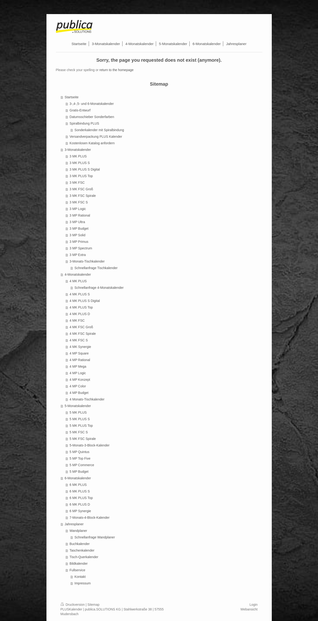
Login (253, 604)
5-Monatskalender (78, 406)
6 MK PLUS (78, 485)
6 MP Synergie (80, 511)
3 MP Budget (78, 228)
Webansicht (249, 609)
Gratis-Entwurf (79, 110)
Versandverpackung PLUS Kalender (95, 136)
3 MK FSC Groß (81, 189)
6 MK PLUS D (79, 504)
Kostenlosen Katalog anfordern (92, 143)
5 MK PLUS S (79, 419)
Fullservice (77, 570)
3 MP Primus (78, 242)
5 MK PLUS (78, 412)
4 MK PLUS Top (81, 307)
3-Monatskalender (78, 150)
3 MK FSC (77, 182)
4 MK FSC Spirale (82, 333)
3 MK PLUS (78, 156)
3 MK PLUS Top (81, 176)
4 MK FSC (77, 320)
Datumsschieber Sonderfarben (91, 117)
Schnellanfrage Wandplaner (94, 537)
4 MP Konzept (79, 379)
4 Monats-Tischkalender (86, 399)
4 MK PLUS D (79, 314)
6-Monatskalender (78, 478)
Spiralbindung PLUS (84, 123)
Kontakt (79, 577)
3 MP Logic (77, 209)
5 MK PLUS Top (81, 425)
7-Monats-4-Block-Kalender (89, 517)
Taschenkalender (81, 550)
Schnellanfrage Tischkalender (96, 268)
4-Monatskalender (78, 274)
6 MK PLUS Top (81, 498)
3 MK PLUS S (79, 163)
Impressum (82, 583)
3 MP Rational (79, 215)
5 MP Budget (78, 471)
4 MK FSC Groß (81, 327)
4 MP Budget (78, 393)
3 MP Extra (77, 255)
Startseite (71, 97)
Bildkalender (78, 563)
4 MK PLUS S (79, 294)
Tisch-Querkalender (83, 557)
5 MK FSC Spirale (82, 439)
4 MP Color (77, 386)
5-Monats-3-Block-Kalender (89, 445)
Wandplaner (78, 531)
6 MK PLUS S (79, 491)
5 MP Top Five (79, 458)
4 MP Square (78, 353)
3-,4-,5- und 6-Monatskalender (91, 104)
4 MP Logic (77, 373)
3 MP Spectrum (80, 248)
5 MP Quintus (79, 452)
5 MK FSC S (78, 432)
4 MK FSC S (78, 340)
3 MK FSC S (78, 202)
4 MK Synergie (80, 347)
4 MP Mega (77, 366)
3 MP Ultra (77, 222)
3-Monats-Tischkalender (87, 261)
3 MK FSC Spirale (82, 196)
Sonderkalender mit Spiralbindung (99, 130)
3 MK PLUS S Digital (84, 169)
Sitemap (94, 604)
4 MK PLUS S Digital (84, 301)
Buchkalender (79, 544)
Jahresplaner (74, 524)
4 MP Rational (79, 360)
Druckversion (73, 604)
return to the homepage (117, 70)
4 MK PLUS (78, 281)
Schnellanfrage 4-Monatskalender (98, 288)
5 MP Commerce (81, 465)
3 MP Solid (77, 235)
